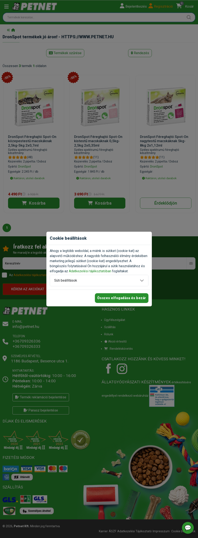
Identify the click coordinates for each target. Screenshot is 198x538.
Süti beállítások (65, 280)
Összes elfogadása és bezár (121, 298)
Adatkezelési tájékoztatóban (90, 271)
